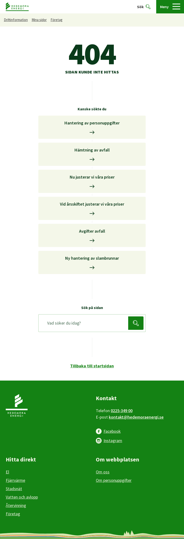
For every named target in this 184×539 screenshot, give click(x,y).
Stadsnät (14, 488)
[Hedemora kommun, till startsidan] (17, 6)
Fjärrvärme (15, 480)
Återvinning (16, 505)
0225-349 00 (121, 410)
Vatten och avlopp (22, 497)
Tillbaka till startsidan (92, 366)
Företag (57, 19)
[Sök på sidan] (84, 323)
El (7, 472)
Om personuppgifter (114, 480)
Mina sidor (39, 19)
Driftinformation (16, 19)
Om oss (102, 472)
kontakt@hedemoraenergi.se (136, 417)
